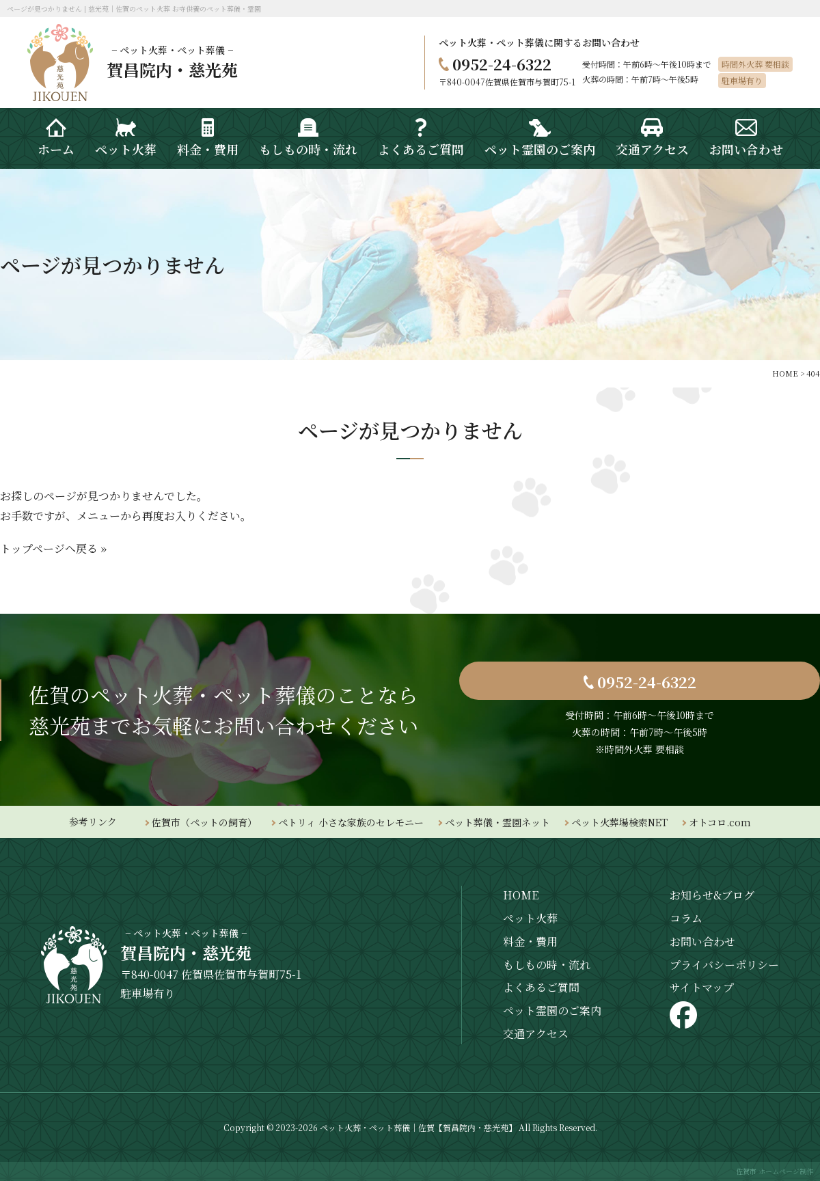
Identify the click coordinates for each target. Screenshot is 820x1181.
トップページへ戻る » (53, 548)
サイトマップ (702, 987)
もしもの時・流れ (546, 965)
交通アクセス (536, 1034)
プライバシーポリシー (724, 965)
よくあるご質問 (541, 987)
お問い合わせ (702, 941)
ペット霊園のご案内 (552, 1010)
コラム (686, 918)
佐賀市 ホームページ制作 (774, 1171)
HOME (520, 895)
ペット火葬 (530, 918)
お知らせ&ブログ (712, 895)
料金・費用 (530, 941)
